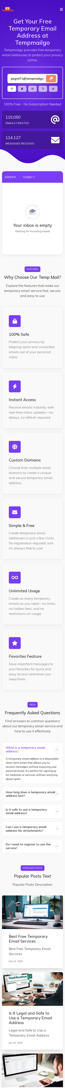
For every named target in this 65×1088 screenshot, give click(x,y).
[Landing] (32, 78)
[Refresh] (11, 89)
